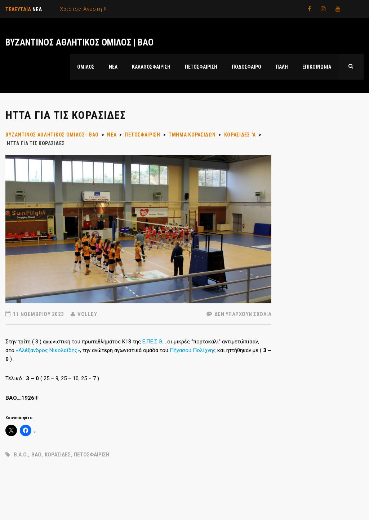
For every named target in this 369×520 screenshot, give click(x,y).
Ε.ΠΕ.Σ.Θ (152, 341)
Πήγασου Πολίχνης (193, 350)
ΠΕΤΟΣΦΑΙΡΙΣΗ (91, 454)
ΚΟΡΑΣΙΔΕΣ (58, 454)
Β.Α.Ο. (21, 454)
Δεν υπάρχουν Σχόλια (239, 314)
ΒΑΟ (36, 454)
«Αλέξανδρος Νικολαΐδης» (48, 350)
